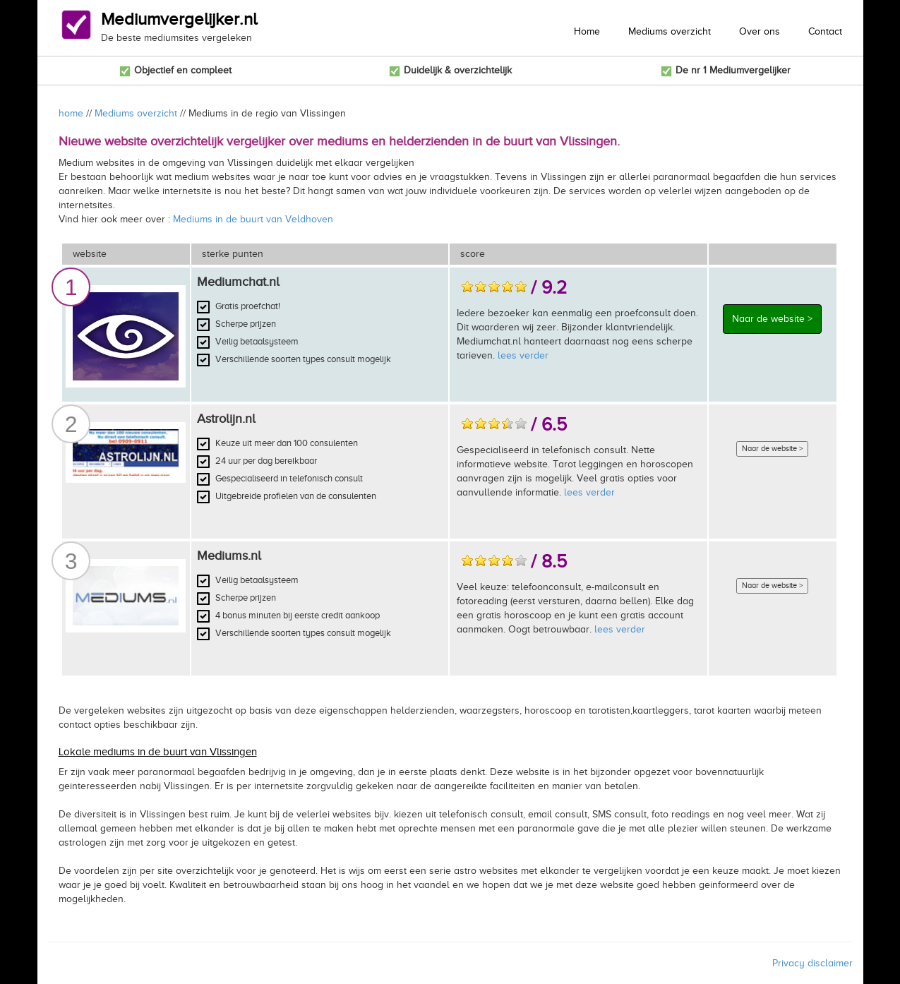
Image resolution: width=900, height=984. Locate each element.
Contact (825, 31)
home (71, 113)
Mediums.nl (229, 555)
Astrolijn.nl (226, 419)
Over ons (759, 31)
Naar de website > (772, 318)
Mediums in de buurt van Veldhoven (253, 219)
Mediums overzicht (669, 31)
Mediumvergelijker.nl (179, 19)
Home (587, 31)
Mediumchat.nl (238, 282)
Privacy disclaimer (812, 963)
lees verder (523, 355)
